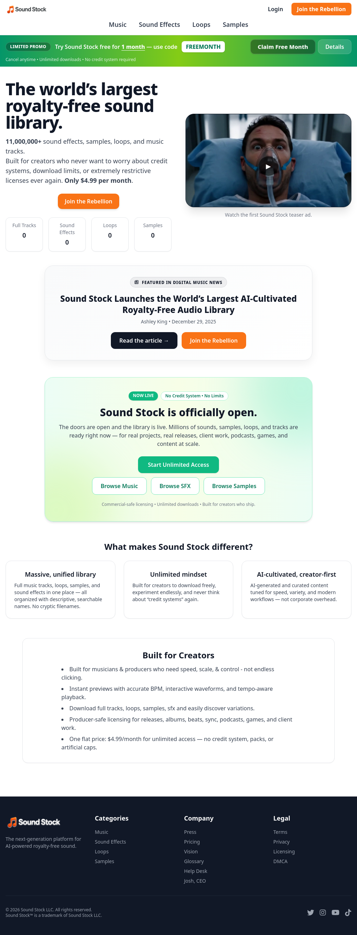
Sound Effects (159, 24)
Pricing (192, 841)
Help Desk (195, 871)
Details (334, 47)
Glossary (194, 861)
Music (118, 24)
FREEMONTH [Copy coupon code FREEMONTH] (203, 47)
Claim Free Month (283, 47)
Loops (201, 24)
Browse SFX (175, 486)
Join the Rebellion (321, 9)
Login (275, 9)
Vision (191, 851)
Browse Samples (234, 486)
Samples (235, 24)
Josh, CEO (195, 880)
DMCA (280, 861)
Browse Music (119, 486)
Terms (280, 832)
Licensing (284, 851)
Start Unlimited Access (178, 465)
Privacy (281, 841)
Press (190, 832)
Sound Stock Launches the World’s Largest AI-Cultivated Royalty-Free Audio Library (178, 304)
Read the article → (144, 340)
